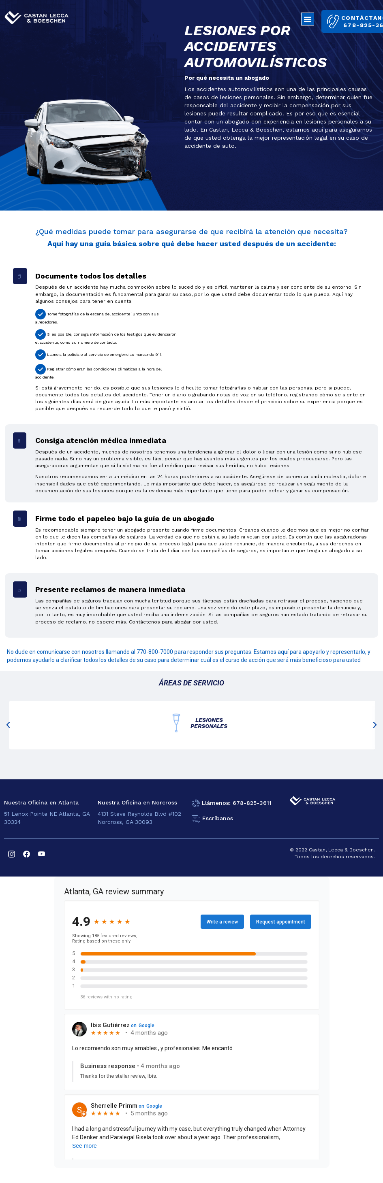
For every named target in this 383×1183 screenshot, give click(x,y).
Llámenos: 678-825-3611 (237, 803)
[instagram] (11, 853)
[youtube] (41, 853)
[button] (307, 19)
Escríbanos (217, 818)
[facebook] (26, 853)
